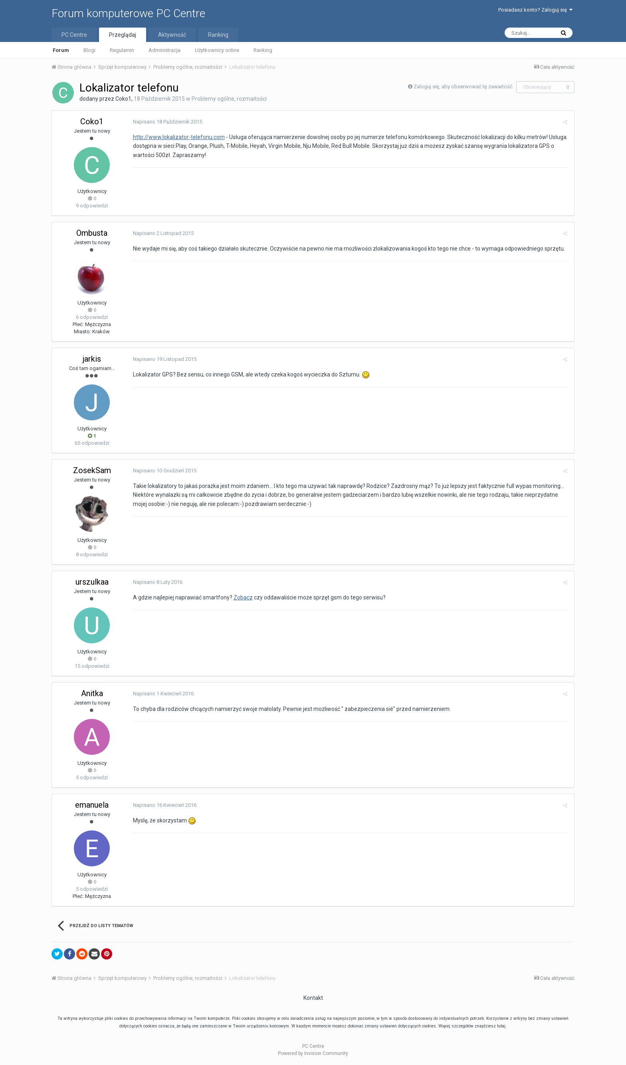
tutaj (501, 1026)
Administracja (164, 50)
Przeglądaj (122, 35)
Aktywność (172, 35)
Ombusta (91, 233)
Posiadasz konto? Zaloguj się (535, 10)
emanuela (92, 805)
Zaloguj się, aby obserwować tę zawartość (463, 87)
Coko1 (123, 99)
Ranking (263, 50)
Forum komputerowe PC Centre (128, 13)
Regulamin (122, 50)
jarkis (92, 359)
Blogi (89, 50)
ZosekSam (92, 470)
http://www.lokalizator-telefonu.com (178, 137)
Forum (61, 50)
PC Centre (74, 35)
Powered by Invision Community (313, 1053)
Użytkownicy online (217, 50)
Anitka (92, 693)
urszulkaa (92, 582)
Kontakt (313, 998)
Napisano (166, 122)
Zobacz (242, 597)
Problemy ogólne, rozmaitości (229, 99)
